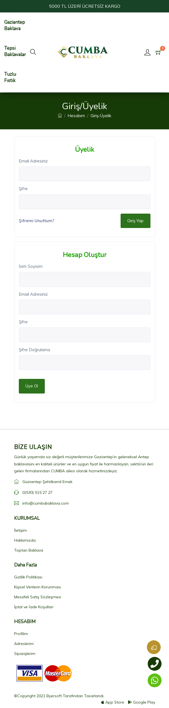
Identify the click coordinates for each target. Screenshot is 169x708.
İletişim (20, 530)
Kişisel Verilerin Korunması (37, 586)
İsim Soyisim (31, 266)
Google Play (141, 702)
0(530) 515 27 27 (37, 492)
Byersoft (54, 695)
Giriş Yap (135, 220)
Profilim (21, 633)
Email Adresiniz (33, 161)
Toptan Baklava (28, 550)
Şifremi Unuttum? (36, 220)
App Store (112, 702)
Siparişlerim (24, 653)
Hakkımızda (25, 540)
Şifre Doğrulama (34, 349)
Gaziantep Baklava (14, 25)
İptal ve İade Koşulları (33, 606)
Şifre (23, 188)
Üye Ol (31, 386)
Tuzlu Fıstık (10, 77)
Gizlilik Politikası (28, 577)
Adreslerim (24, 643)
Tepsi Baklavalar (15, 51)
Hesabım (76, 115)
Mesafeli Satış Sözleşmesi (37, 596)
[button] (33, 52)
